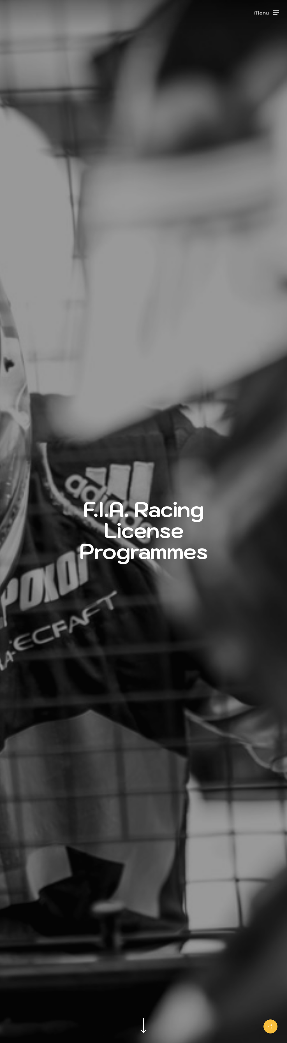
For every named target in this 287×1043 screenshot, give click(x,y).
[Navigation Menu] (266, 12)
